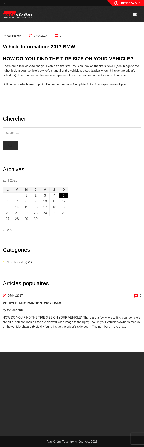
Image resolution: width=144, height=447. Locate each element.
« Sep (7, 230)
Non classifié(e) (17, 262)
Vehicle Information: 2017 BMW (32, 303)
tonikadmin (14, 35)
